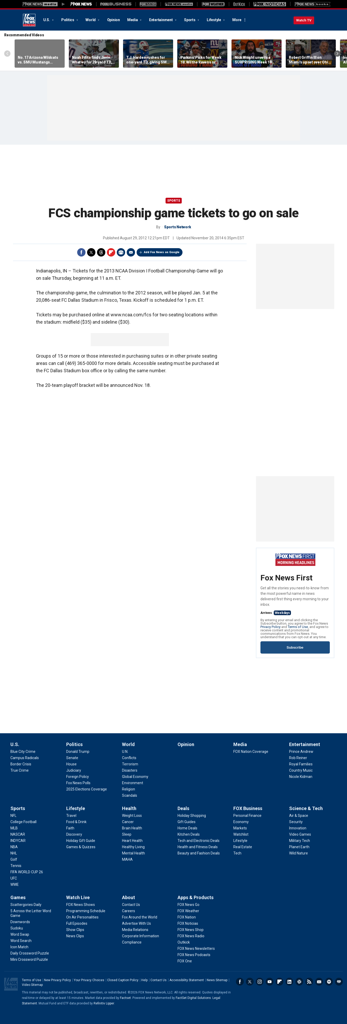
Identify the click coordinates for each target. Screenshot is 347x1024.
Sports (190, 20)
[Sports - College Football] (23, 822)
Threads (101, 252)
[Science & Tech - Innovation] (297, 828)
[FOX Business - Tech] (237, 853)
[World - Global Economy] (135, 777)
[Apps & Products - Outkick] (184, 942)
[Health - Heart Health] (132, 841)
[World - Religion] (128, 789)
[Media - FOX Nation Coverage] (250, 751)
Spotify (329, 982)
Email (131, 252)
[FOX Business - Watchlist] (240, 834)
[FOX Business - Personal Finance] (247, 815)
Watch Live (78, 897)
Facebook (81, 252)
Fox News (29, 20)
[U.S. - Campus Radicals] (24, 758)
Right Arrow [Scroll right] (337, 53)
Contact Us (158, 980)
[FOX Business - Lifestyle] (240, 841)
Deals (183, 808)
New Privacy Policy (57, 980)
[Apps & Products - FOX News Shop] (191, 930)
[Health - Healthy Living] (133, 847)
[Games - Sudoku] (16, 928)
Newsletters (319, 982)
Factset (125, 998)
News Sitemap (217, 980)
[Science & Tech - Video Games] (300, 834)
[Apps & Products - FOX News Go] (188, 905)
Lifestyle (214, 20)
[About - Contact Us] (131, 905)
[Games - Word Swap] (19, 934)
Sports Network (177, 227)
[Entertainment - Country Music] (301, 770)
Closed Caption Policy (122, 980)
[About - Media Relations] (135, 930)
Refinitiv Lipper (104, 1003)
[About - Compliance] (132, 942)
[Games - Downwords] (20, 922)
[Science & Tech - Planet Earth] (299, 847)
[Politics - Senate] (72, 758)
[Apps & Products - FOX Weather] (188, 911)
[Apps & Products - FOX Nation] (187, 917)
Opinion (113, 20)
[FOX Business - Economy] (241, 822)
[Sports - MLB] (14, 828)
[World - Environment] (132, 783)
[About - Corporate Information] (140, 936)
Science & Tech (306, 808)
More (236, 20)
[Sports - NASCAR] (17, 834)
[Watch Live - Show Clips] (75, 930)
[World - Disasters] (129, 770)
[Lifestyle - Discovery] (74, 834)
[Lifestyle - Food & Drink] (76, 822)
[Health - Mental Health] (133, 853)
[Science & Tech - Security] (296, 822)
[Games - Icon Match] (19, 947)
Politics (68, 20)
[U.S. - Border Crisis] (20, 764)
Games (18, 897)
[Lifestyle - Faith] (70, 828)
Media (133, 20)
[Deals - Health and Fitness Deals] (198, 847)
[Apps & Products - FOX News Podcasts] (194, 955)
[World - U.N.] (125, 751)
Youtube (269, 982)
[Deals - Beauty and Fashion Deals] (199, 853)
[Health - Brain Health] (132, 828)
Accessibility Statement (186, 980)
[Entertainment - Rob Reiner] (298, 758)
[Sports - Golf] (13, 859)
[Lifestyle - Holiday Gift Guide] (80, 841)
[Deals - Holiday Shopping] (192, 815)
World (91, 20)
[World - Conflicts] (129, 758)
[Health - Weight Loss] (132, 815)
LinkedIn (289, 982)
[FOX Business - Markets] (240, 828)
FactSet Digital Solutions (193, 998)
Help (144, 980)
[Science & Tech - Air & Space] (298, 815)
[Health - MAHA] (127, 859)
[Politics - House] (71, 764)
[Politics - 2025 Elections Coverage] (86, 789)
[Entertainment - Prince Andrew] (301, 751)
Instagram (260, 982)
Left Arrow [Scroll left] (7, 53)
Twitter (91, 252)
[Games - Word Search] (21, 941)
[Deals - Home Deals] (187, 828)
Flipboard (111, 252)
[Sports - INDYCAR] (18, 841)
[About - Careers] (128, 911)
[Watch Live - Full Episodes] (76, 923)
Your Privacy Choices (89, 980)
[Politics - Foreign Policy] (77, 777)
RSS (309, 982)
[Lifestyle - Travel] (71, 815)
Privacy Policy (270, 627)
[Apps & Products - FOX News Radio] (191, 936)
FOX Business (247, 808)
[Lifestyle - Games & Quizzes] (80, 847)
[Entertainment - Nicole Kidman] (300, 777)
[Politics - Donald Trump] (77, 751)
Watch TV (304, 20)
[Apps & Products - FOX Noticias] (188, 923)
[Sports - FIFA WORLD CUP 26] (26, 872)
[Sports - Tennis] (15, 866)
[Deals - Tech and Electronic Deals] (199, 841)
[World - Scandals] (129, 795)
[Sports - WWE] (14, 884)
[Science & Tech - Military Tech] (299, 841)
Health (129, 808)
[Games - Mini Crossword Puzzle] (29, 959)
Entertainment (161, 20)
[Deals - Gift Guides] (187, 822)
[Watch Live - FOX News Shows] (80, 905)
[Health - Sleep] (126, 834)
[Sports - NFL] (13, 815)
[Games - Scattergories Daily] (25, 905)
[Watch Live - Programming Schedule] (85, 911)
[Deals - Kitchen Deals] (189, 834)
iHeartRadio (339, 982)
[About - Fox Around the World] (139, 917)
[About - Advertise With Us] (136, 923)
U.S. (47, 20)
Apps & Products (196, 897)
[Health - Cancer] (128, 822)
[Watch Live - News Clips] (75, 936)
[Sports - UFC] (13, 878)
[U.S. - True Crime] (19, 770)
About (128, 897)
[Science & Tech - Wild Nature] (298, 853)
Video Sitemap (32, 985)
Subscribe (295, 647)
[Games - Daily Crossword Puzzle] (29, 953)
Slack (299, 982)
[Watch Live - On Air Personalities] (82, 917)
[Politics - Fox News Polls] (78, 783)
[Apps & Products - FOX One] (185, 961)
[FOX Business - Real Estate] (242, 847)
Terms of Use (298, 627)
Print (121, 252)
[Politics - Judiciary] (73, 770)
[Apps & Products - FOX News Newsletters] (196, 948)
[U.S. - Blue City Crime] (22, 751)
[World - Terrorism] (130, 764)
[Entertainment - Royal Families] (301, 764)
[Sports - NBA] (14, 847)
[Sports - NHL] (13, 853)
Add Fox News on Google (161, 252)
